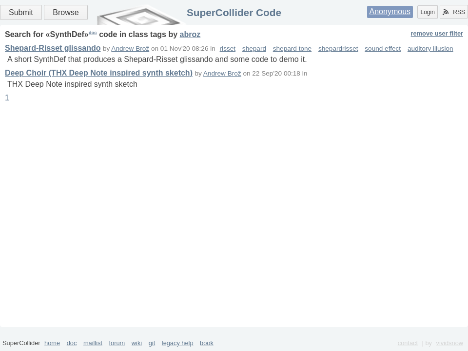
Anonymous (390, 11)
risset (227, 48)
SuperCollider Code (234, 12)
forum (117, 343)
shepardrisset (338, 48)
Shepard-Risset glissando (53, 48)
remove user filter (437, 33)
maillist (92, 343)
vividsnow (449, 343)
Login (427, 12)
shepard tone (292, 48)
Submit (21, 12)
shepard (254, 48)
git (152, 343)
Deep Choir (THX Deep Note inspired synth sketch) (99, 73)
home (52, 343)
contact (408, 343)
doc (93, 32)
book (207, 343)
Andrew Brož (130, 48)
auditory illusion (430, 48)
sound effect (383, 48)
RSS (454, 12)
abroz (190, 34)
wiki (137, 343)
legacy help (178, 343)
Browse (65, 12)
